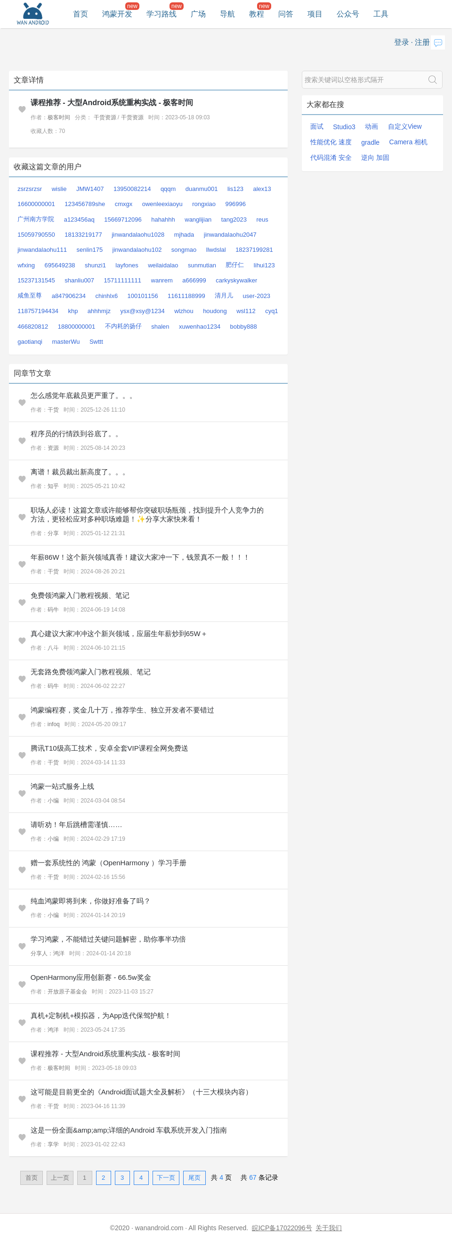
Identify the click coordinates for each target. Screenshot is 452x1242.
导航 (227, 14)
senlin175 (89, 249)
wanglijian (198, 219)
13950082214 (132, 188)
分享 (53, 533)
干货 (53, 409)
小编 (53, 800)
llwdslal (216, 249)
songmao (183, 249)
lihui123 (264, 265)
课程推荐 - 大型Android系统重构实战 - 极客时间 (112, 103)
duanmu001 (202, 188)
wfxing (26, 265)
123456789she (85, 203)
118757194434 (37, 311)
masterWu (66, 341)
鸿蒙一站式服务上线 (62, 786)
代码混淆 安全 (331, 157)
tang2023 (234, 219)
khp (73, 311)
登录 (401, 42)
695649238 (60, 265)
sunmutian (202, 265)
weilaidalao (163, 265)
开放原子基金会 (67, 991)
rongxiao (204, 203)
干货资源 (105, 117)
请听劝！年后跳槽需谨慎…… (76, 824)
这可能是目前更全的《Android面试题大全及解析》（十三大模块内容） (142, 1092)
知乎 (53, 486)
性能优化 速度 (331, 142)
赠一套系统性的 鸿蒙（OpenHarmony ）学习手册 (108, 863)
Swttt (96, 341)
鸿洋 (53, 1030)
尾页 (194, 1177)
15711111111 (123, 280)
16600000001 (36, 203)
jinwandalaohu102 (137, 249)
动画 (371, 126)
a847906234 (69, 295)
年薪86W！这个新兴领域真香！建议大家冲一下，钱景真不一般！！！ (140, 557)
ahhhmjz (99, 311)
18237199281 (254, 249)
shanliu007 (79, 280)
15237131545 (36, 280)
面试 (316, 126)
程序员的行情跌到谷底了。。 (76, 434)
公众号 (348, 14)
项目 (315, 14)
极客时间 (59, 117)
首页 (80, 14)
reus (262, 219)
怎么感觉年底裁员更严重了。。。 (84, 395)
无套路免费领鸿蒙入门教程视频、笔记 (91, 672)
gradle (370, 142)
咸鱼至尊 (29, 295)
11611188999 (186, 295)
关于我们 (328, 1228)
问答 (285, 14)
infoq (54, 724)
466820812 (32, 326)
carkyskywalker (236, 280)
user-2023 (257, 295)
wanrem (162, 280)
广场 (198, 14)
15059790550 (36, 234)
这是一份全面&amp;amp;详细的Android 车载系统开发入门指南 (129, 1130)
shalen (160, 326)
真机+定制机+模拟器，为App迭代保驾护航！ (101, 1015)
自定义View (405, 126)
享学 (53, 1144)
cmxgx (124, 203)
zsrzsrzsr (29, 188)
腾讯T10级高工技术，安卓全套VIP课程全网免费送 (109, 748)
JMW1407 (90, 188)
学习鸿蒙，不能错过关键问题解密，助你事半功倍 (108, 939)
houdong (215, 311)
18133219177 (83, 234)
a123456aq (79, 219)
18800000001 (77, 326)
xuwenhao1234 (199, 326)
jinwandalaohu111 (42, 249)
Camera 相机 (408, 142)
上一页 (60, 1177)
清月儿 (224, 295)
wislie (59, 188)
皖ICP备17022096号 (282, 1228)
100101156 (143, 295)
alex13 (262, 188)
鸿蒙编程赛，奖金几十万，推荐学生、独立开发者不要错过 (122, 710)
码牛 (53, 609)
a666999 (194, 280)
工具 (380, 14)
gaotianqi (29, 341)
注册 (422, 42)
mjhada (184, 234)
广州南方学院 (35, 219)
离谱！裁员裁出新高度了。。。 (80, 472)
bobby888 (243, 326)
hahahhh (163, 219)
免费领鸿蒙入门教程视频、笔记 (80, 595)
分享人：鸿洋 (48, 953)
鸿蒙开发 (117, 14)
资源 (53, 448)
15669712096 (123, 219)
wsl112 (245, 311)
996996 (235, 203)
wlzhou (183, 311)
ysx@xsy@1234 (142, 311)
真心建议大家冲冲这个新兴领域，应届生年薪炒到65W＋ (119, 633)
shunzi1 (95, 265)
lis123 (235, 188)
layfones (126, 265)
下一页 (166, 1177)
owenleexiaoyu (162, 203)
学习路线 (161, 14)
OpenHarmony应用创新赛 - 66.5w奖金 (91, 977)
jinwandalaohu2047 (230, 234)
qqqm (168, 188)
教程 (256, 14)
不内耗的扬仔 (123, 326)
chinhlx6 (106, 295)
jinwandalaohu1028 (138, 234)
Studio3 (344, 127)
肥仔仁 (235, 264)
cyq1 (271, 311)
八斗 (53, 648)
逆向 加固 (375, 157)
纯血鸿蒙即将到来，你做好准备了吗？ (91, 901)
